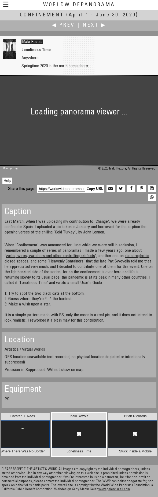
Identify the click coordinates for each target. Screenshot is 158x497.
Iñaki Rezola (32, 42)
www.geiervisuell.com (114, 489)
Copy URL (94, 189)
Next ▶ (94, 25)
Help (7, 181)
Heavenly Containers (66, 261)
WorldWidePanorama (79, 5)
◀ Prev (63, 25)
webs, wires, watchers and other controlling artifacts (50, 256)
